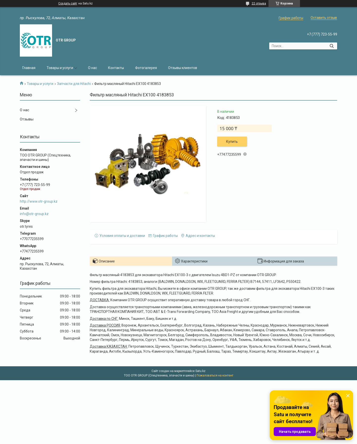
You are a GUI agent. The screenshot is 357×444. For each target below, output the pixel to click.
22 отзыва (259, 3)
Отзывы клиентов (182, 68)
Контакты (116, 68)
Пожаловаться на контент (215, 375)
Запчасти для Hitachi (74, 84)
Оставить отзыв (324, 18)
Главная (28, 68)
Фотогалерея (146, 68)
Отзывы (26, 119)
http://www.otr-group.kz (39, 201)
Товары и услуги (60, 68)
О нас (92, 68)
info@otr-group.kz (34, 214)
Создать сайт (67, 3)
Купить (232, 142)
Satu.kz (200, 371)
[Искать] (331, 45)
